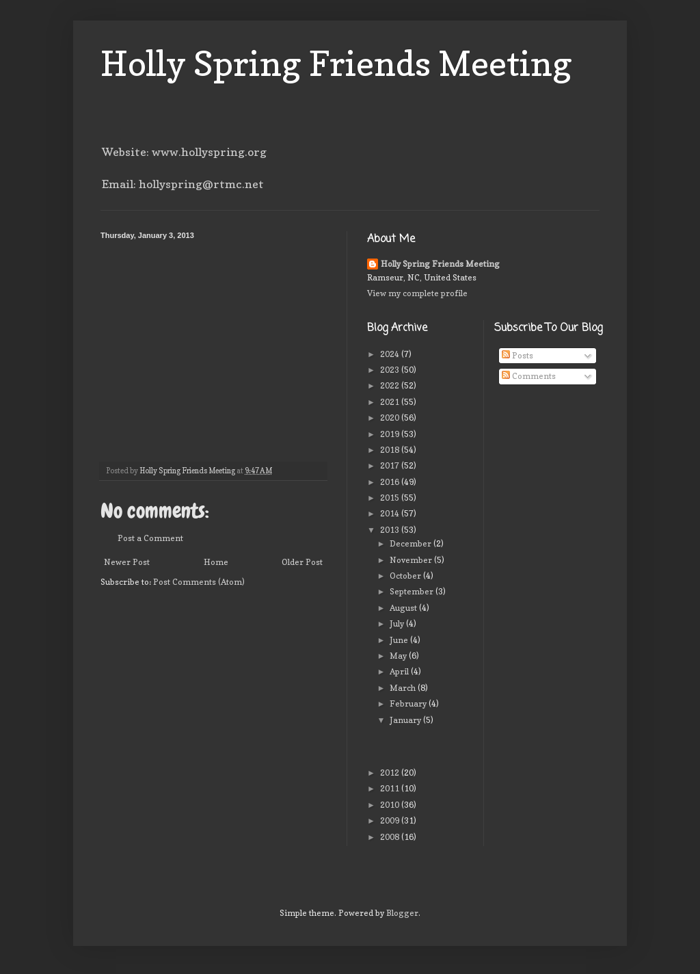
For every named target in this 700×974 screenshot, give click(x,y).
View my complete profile (417, 293)
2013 (390, 530)
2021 (390, 402)
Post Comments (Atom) (199, 582)
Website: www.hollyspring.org (184, 152)
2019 (390, 434)
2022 (390, 385)
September (412, 591)
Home (216, 562)
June (400, 640)
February (409, 703)
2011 (390, 788)
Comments (529, 376)
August (404, 608)
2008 (390, 837)
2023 (390, 370)
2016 (390, 482)
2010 (390, 805)
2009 (390, 820)
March (404, 688)
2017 (390, 465)
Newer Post (127, 562)
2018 (390, 450)
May (399, 655)
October (406, 575)
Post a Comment (150, 538)
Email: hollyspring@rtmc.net (183, 184)
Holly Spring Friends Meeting (336, 63)
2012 (390, 772)
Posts (517, 355)
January (406, 720)
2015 (390, 497)
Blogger (402, 913)
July (398, 623)
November (412, 560)
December (411, 543)
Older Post (302, 562)
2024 (390, 354)
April (400, 671)
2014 (390, 513)
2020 (390, 417)
